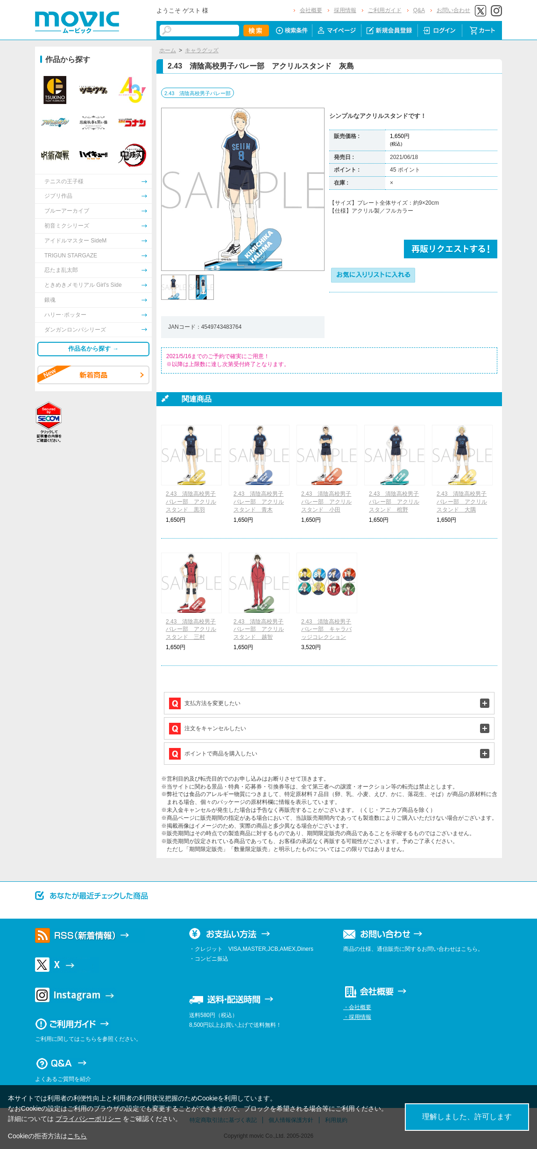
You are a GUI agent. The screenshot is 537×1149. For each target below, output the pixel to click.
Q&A (419, 10)
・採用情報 (357, 1017)
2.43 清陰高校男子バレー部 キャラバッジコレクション (326, 629)
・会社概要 (357, 1007)
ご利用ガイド (385, 10)
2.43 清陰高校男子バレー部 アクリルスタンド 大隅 (462, 502)
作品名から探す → (93, 348)
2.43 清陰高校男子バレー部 (197, 93)
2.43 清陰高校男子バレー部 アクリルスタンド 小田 (326, 502)
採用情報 (345, 10)
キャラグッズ (202, 50)
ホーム (167, 50)
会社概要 (311, 10)
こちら (77, 1136)
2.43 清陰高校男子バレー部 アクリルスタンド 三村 (191, 629)
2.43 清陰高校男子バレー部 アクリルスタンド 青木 (258, 502)
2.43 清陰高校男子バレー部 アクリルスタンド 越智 (258, 629)
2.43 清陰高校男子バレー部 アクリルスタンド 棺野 (394, 502)
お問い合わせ (453, 10)
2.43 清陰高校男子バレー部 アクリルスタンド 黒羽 (191, 502)
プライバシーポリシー (88, 1118)
